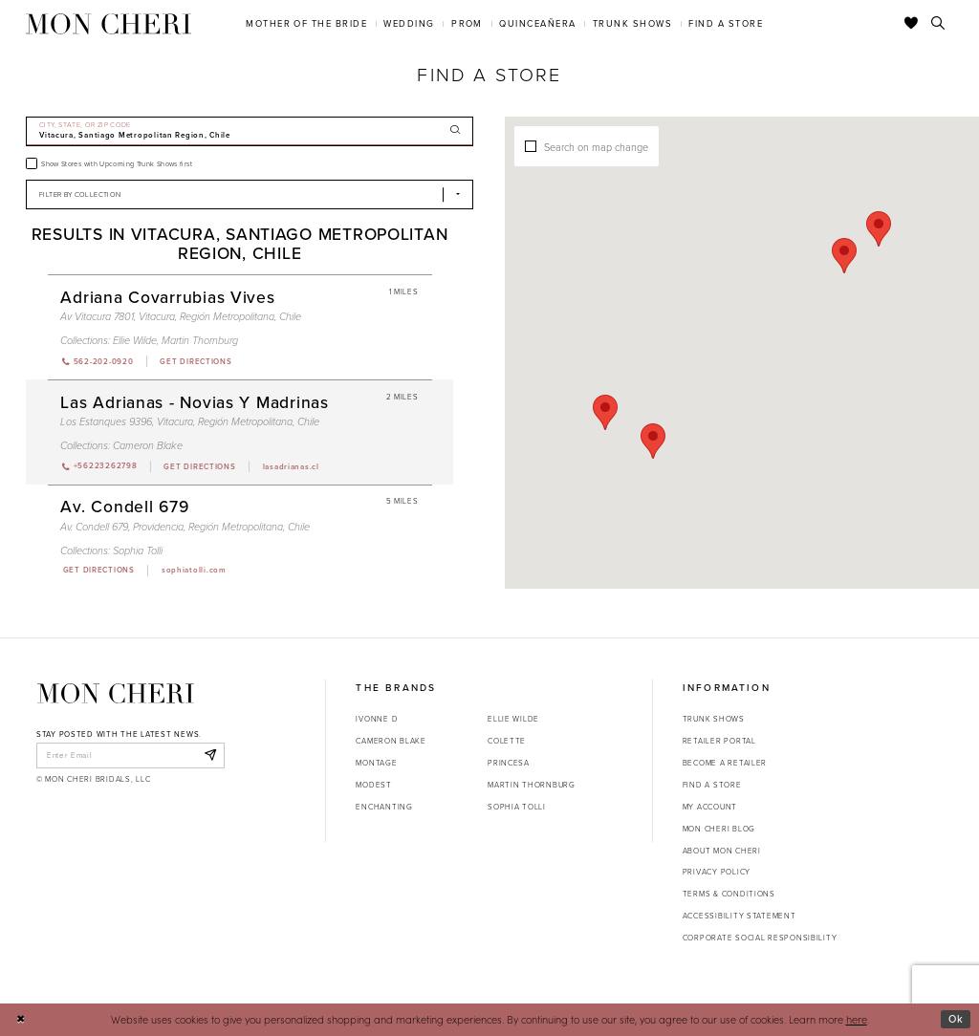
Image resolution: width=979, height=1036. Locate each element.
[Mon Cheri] (115, 693)
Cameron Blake (390, 740)
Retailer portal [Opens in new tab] (719, 740)
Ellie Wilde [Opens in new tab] (513, 718)
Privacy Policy (717, 871)
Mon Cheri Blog (719, 828)
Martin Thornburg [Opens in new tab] (532, 784)
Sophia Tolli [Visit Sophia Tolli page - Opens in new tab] (138, 550)
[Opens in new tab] (195, 361)
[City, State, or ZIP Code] (249, 131)
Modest (373, 784)
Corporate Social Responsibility (760, 937)
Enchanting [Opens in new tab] (384, 806)
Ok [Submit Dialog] (956, 1018)
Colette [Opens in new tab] (507, 740)
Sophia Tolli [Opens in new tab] (517, 806)
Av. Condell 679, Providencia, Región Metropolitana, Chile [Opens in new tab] (185, 526)
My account (710, 806)
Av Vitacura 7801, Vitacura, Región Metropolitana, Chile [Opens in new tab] (180, 316)
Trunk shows (714, 718)
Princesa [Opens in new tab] (509, 762)
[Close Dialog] (21, 1019)
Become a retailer (725, 762)
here (856, 1019)
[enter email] (130, 755)
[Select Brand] (249, 194)
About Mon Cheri (722, 850)
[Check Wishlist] (911, 24)
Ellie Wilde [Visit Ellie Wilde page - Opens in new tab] (135, 340)
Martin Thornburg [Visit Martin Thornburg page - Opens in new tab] (200, 340)
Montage (376, 762)
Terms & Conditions (729, 893)
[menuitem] (307, 23)
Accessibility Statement (739, 915)
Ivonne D (377, 718)
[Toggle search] (938, 24)
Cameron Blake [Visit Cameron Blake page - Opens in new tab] (148, 445)
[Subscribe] (210, 755)
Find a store (712, 784)
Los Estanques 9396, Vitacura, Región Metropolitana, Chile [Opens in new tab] (189, 421)
